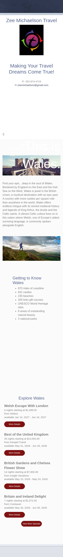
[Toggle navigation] (3, 135)
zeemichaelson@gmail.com (32, 85)
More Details (14, 424)
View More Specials (31, 524)
